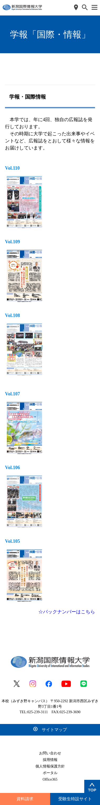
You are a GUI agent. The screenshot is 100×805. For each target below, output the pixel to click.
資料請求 (25, 799)
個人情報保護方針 (50, 766)
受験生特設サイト (75, 799)
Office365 (50, 779)
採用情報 (50, 760)
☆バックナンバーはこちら (66, 611)
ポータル (50, 773)
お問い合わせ (50, 753)
